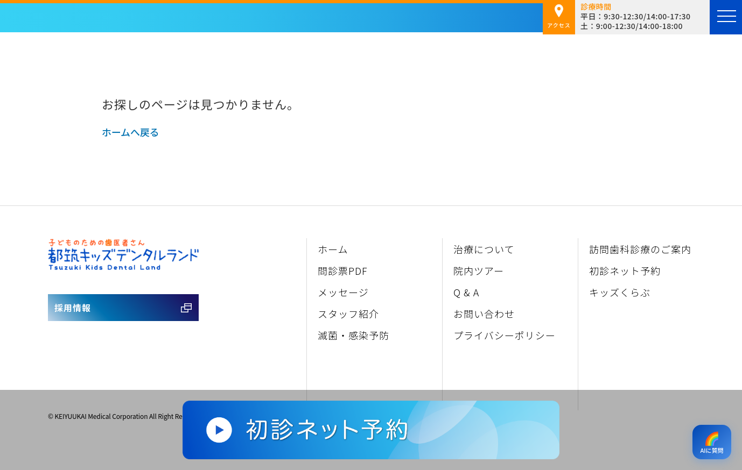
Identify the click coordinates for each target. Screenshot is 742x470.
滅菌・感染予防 (353, 335)
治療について (483, 249)
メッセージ (343, 292)
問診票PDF (343, 270)
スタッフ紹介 (348, 314)
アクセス (559, 16)
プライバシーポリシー (504, 335)
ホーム (333, 249)
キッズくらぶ (619, 292)
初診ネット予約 (625, 270)
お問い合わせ (484, 314)
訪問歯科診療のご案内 (640, 249)
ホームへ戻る (130, 132)
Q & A (466, 292)
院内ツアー (478, 270)
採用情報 (72, 307)
